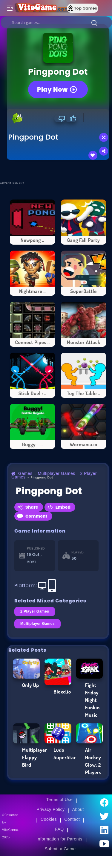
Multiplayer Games (56, 473)
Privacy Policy (50, 809)
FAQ (59, 829)
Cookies (49, 819)
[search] (56, 22)
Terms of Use (59, 799)
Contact (72, 819)
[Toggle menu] (9, 8)
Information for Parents (59, 839)
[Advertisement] (59, 170)
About (78, 809)
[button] (94, 23)
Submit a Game (60, 848)
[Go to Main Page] (41, 8)
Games (25, 473)
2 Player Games (34, 611)
